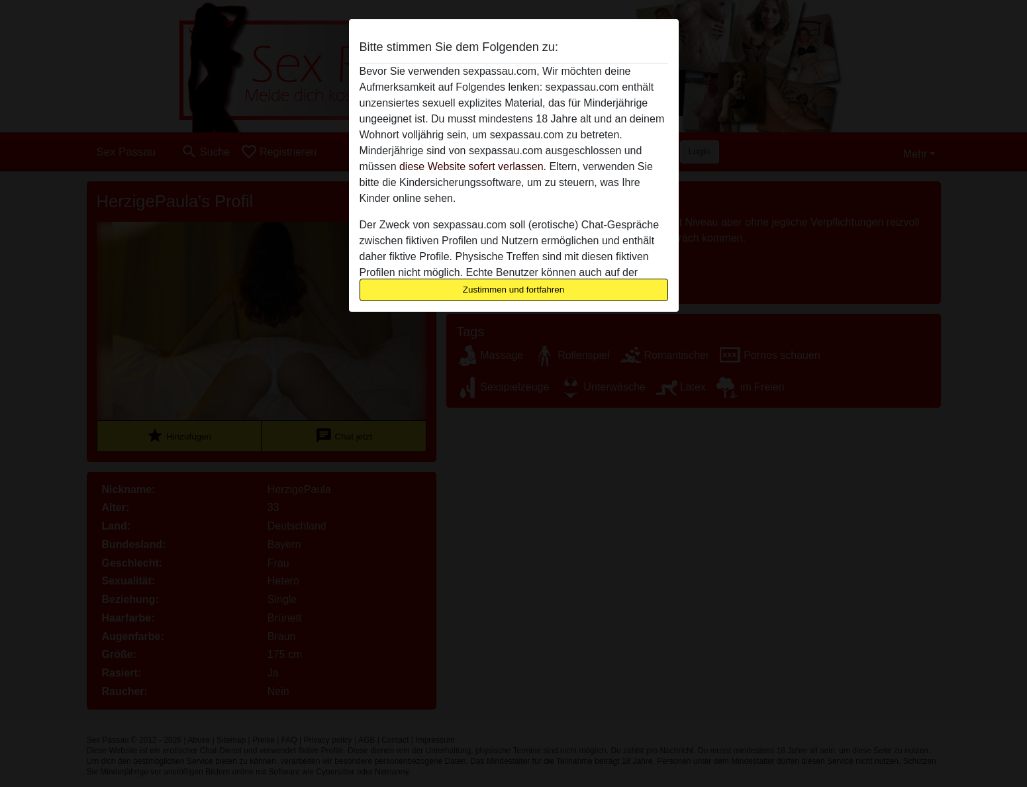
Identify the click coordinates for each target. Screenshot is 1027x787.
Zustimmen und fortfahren (514, 290)
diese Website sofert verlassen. (472, 166)
